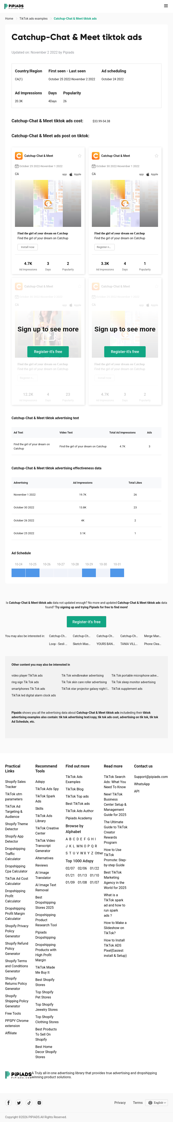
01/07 (93, 882)
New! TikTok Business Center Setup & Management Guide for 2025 (115, 804)
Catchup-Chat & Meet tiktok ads (61, 636)
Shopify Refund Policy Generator (16, 948)
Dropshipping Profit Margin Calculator (15, 913)
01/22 (93, 868)
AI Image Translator (43, 875)
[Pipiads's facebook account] (8, 1102)
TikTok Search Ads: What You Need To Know (115, 782)
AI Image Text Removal (45, 887)
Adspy (40, 782)
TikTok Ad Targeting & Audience (13, 811)
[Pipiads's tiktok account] (29, 1102)
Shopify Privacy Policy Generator (16, 931)
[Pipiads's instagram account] (39, 1102)
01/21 (69, 875)
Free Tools (13, 1013)
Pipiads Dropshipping (45, 935)
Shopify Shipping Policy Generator (16, 1001)
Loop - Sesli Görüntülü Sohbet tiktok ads (61, 644)
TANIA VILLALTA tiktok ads (132, 644)
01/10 (93, 875)
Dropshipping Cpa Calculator (16, 868)
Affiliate (11, 1033)
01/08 (81, 882)
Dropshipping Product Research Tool (46, 920)
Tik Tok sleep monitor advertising (133, 682)
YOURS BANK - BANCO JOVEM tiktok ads (108, 644)
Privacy (120, 1103)
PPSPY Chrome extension (17, 1023)
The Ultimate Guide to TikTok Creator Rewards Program (116, 832)
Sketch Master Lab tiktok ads (85, 644)
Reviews (41, 865)
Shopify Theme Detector (16, 826)
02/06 (81, 868)
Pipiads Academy (79, 818)
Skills (39, 809)
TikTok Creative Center (47, 830)
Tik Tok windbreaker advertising (83, 675)
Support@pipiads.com (151, 777)
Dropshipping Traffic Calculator (15, 854)
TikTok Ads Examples (74, 779)
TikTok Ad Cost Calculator (16, 881)
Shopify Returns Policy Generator (16, 983)
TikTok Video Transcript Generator (45, 846)
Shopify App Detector (14, 838)
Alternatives (44, 858)
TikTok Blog (75, 789)
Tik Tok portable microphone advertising (136, 675)
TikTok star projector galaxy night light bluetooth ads (86, 688)
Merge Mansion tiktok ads (156, 636)
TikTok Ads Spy (47, 789)
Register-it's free (48, 351)
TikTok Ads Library (43, 818)
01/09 (69, 882)
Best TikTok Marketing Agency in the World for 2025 (115, 880)
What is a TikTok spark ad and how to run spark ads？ (114, 905)
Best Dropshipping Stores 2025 (45, 902)
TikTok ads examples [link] (33, 18)
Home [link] (9, 18)
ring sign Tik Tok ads (25, 682)
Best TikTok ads (78, 804)
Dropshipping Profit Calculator (15, 896)
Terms (138, 1103)
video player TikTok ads (27, 675)
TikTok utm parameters (13, 796)
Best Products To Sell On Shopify (46, 1034)
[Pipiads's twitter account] (18, 1102)
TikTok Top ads (77, 796)
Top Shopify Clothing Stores (47, 1019)
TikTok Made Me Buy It (45, 970)
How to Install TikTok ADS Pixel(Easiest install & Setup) (115, 948)
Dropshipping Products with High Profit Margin (45, 952)
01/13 (81, 875)
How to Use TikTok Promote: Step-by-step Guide (115, 857)
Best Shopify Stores (44, 982)
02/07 (69, 868)
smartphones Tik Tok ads (28, 688)
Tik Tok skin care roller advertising (84, 682)
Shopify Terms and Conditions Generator (16, 966)
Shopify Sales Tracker (15, 784)
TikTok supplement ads (126, 688)
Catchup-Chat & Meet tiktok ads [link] (75, 18)
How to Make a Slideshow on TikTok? (115, 928)
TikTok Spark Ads (45, 798)
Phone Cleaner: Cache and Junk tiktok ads (156, 644)
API (136, 791)
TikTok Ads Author (80, 811)
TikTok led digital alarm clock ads (34, 695)
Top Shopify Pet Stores (44, 994)
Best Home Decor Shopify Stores (46, 1052)
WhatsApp (142, 784)
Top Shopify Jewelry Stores (46, 1007)
